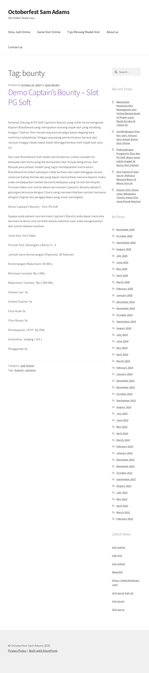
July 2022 (121, 492)
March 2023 (123, 440)
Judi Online (27, 365)
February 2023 (124, 446)
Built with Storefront (43, 651)
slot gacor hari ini (122, 593)
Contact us (15, 47)
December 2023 (125, 380)
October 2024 (124, 315)
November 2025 (125, 229)
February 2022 (124, 519)
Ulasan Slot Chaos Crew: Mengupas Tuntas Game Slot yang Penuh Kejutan (128, 195)
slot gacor (118, 601)
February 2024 (124, 367)
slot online (118, 547)
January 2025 (124, 295)
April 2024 (122, 354)
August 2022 (123, 486)
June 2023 (122, 420)
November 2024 (125, 308)
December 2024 (125, 302)
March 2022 (123, 512)
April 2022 (122, 505)
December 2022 (125, 459)
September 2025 (126, 242)
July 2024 (121, 334)
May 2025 (121, 269)
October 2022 (124, 473)
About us (112, 32)
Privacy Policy (17, 651)
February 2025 (124, 288)
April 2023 (122, 433)
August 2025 (123, 249)
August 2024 (123, 328)
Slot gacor (118, 609)
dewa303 (117, 572)
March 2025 (123, 282)
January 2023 (124, 453)
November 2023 (125, 387)
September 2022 (126, 479)
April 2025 (122, 275)
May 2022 (121, 499)
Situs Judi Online (19, 32)
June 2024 (122, 341)
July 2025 (121, 256)
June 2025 (122, 262)
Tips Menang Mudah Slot (83, 32)
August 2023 (123, 407)
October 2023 (124, 394)
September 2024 (126, 321)
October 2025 (124, 236)
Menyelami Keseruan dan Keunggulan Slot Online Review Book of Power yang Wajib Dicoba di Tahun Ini (128, 113)
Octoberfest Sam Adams (38, 12)
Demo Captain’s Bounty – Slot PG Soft (53, 97)
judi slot (117, 555)
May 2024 (121, 348)
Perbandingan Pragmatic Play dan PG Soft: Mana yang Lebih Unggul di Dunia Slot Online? (128, 157)
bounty (19, 370)
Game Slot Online (49, 32)
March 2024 (123, 361)
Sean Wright (52, 85)
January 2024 (124, 374)
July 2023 (121, 413)
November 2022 (125, 466)
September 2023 (126, 400)
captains (30, 370)
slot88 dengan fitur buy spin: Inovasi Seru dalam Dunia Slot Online (128, 137)
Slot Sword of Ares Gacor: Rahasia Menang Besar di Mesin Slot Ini (127, 177)
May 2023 (121, 427)
